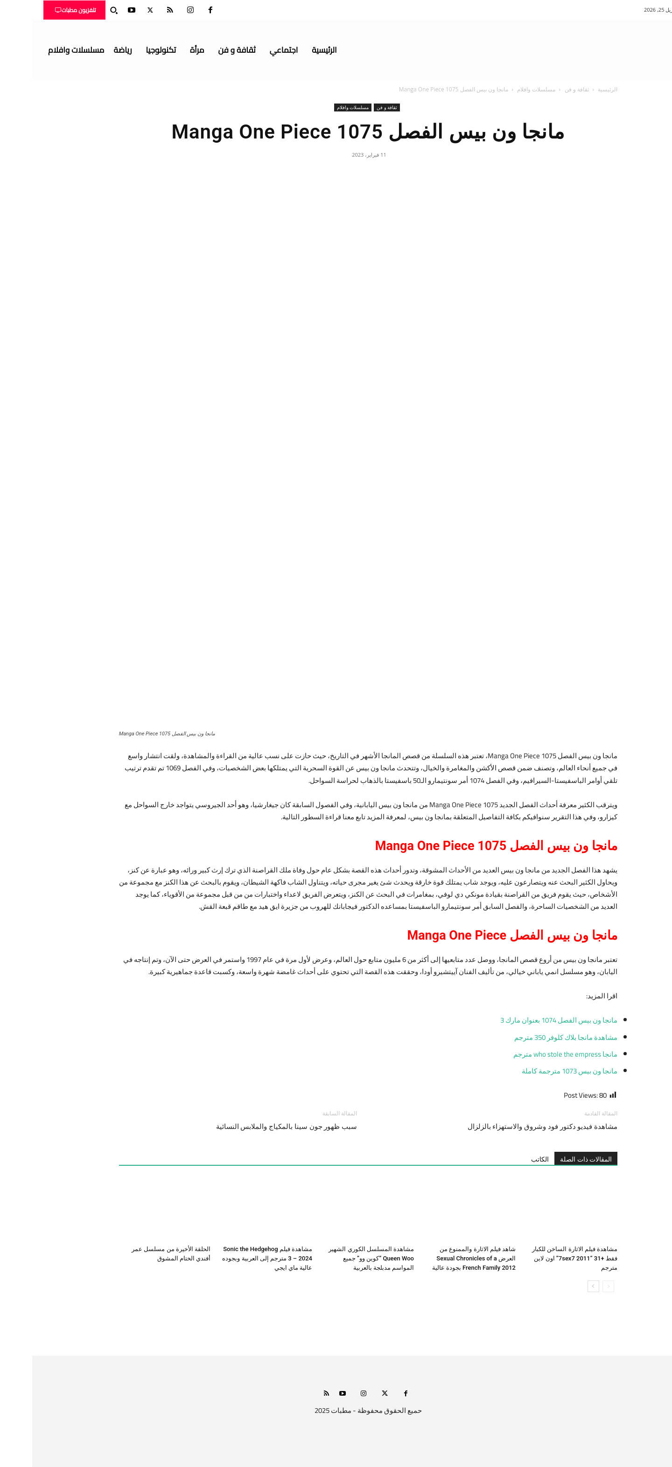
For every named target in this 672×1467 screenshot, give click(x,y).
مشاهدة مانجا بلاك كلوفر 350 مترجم (533, 1037)
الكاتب (508, 1159)
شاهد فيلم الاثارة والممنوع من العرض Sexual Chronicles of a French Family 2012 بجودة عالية (441, 1258)
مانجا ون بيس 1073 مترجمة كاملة (537, 1071)
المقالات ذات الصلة (554, 1159)
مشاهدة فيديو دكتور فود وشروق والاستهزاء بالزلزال (510, 1126)
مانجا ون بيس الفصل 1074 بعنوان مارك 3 (526, 1020)
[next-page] (561, 1286)
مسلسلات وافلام (504, 89)
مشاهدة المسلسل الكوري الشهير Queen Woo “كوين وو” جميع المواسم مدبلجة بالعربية (339, 1258)
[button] (81, 10)
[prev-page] (576, 1286)
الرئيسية (575, 89)
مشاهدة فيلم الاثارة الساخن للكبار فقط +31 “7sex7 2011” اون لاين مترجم (542, 1258)
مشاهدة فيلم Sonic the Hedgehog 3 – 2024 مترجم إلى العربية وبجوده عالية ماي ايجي (235, 1258)
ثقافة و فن (544, 89)
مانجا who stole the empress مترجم (533, 1054)
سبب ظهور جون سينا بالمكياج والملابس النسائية (254, 1126)
